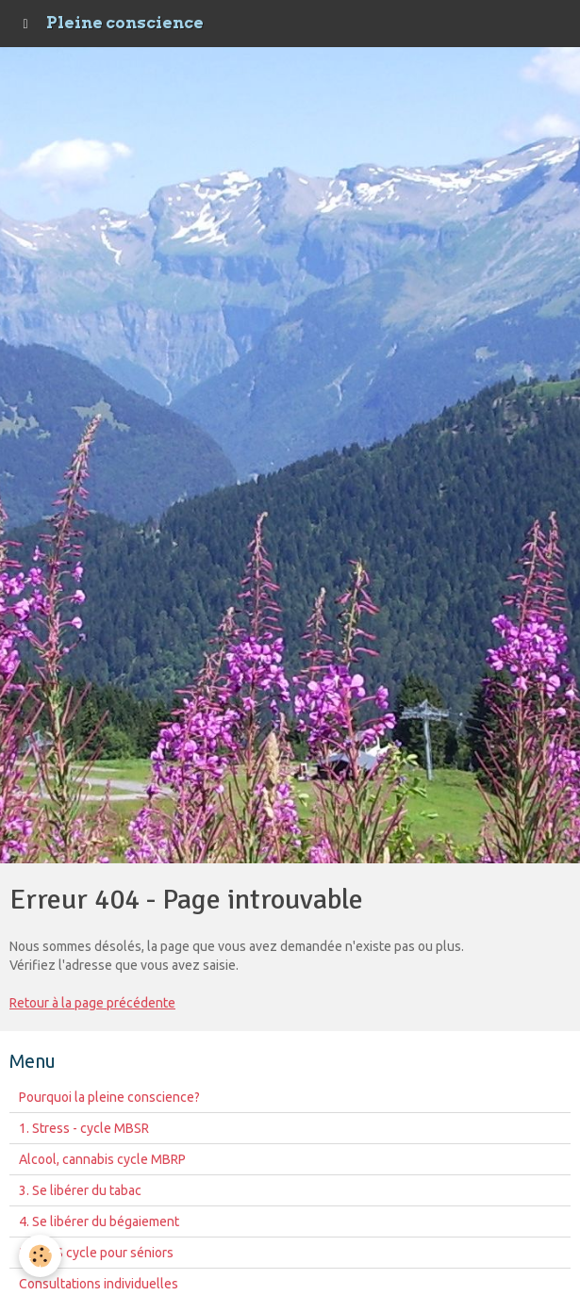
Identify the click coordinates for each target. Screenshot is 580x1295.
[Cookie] (40, 1256)
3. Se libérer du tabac (80, 1190)
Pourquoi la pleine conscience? (109, 1097)
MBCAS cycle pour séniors (96, 1252)
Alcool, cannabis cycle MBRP (102, 1159)
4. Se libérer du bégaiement (99, 1221)
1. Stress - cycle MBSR (84, 1128)
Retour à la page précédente (92, 1002)
